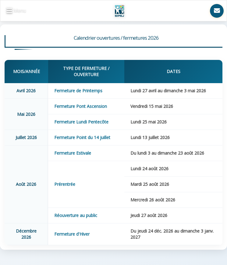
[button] (16, 11)
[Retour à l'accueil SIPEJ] (119, 11)
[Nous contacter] (217, 11)
